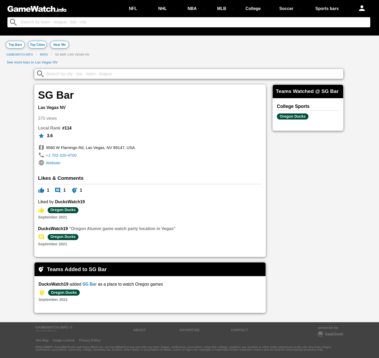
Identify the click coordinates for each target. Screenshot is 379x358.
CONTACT (239, 330)
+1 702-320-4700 (61, 155)
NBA (192, 8)
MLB (221, 8)
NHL (162, 8)
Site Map (42, 340)
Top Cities (37, 45)
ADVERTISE (189, 330)
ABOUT (139, 330)
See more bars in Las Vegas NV (32, 62)
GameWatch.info (19, 54)
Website (53, 163)
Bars (44, 54)
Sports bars (327, 8)
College (253, 8)
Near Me (59, 45)
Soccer (286, 8)
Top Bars (15, 45)
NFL (133, 8)
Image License (64, 340)
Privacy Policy (89, 340)
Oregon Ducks (63, 210)
